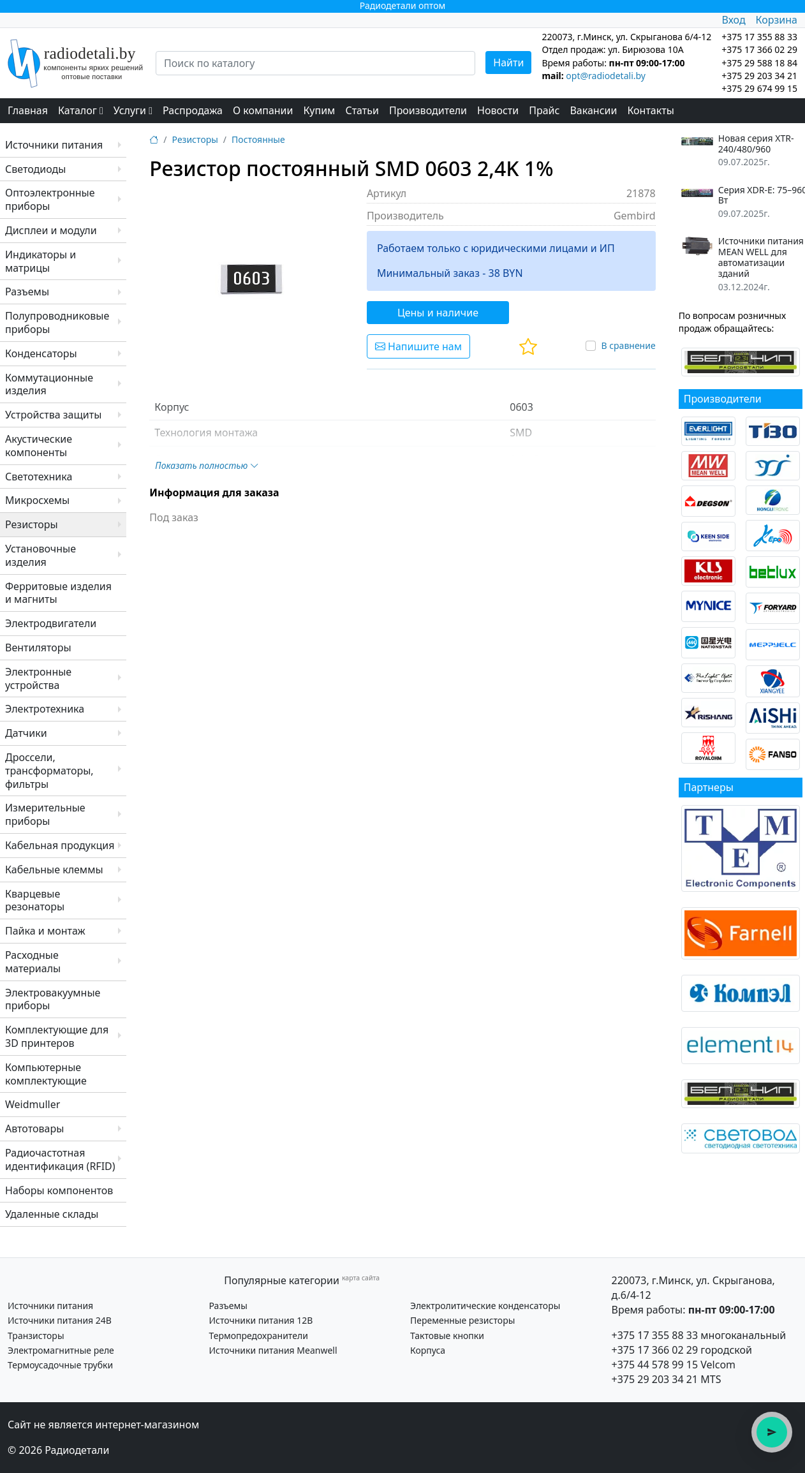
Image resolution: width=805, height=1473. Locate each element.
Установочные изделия (40, 555)
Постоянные (258, 139)
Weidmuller (32, 1104)
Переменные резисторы (462, 1320)
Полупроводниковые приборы (57, 322)
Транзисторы (36, 1335)
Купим (319, 110)
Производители (428, 110)
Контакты (650, 110)
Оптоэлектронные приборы (50, 199)
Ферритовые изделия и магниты (58, 593)
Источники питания (54, 145)
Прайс (544, 110)
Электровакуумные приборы (52, 999)
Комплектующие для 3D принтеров (56, 1036)
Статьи (362, 110)
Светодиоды (35, 169)
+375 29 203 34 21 (759, 76)
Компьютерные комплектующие (46, 1074)
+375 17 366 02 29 (655, 1350)
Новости (498, 110)
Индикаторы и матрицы (40, 261)
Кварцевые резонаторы (34, 900)
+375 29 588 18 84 (759, 63)
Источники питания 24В (60, 1320)
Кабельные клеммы (54, 869)
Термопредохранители (258, 1335)
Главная (28, 110)
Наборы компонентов (59, 1190)
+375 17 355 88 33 (655, 1335)
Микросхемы (37, 500)
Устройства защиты (53, 415)
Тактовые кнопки (447, 1335)
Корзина (776, 20)
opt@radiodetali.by (606, 76)
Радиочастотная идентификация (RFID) (60, 1159)
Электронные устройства (38, 678)
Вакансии (593, 110)
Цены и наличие (437, 313)
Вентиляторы (38, 647)
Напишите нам (418, 346)
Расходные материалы (33, 961)
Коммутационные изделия (49, 384)
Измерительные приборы (45, 814)
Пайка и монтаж (45, 931)
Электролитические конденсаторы (485, 1305)
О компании (263, 110)
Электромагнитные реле (61, 1350)
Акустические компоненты (38, 445)
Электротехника (44, 709)
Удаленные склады (51, 1214)
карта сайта (361, 1277)
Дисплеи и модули (51, 230)
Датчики (26, 733)
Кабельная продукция (59, 845)
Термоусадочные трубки (60, 1365)
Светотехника (38, 477)
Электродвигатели (50, 623)
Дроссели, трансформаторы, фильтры (49, 770)
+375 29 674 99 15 (759, 88)
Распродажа (193, 110)
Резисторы (31, 524)
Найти (508, 63)
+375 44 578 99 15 (655, 1365)
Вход (733, 20)
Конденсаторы (41, 353)
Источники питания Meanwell (273, 1350)
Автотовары (34, 1128)
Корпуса (427, 1350)
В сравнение (628, 345)
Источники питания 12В (261, 1320)
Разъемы (27, 292)
